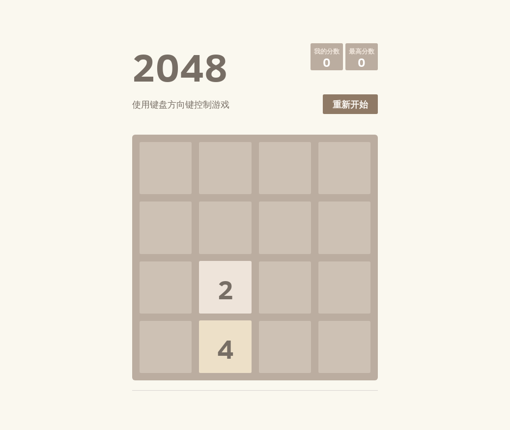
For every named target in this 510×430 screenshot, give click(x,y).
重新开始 (350, 104)
